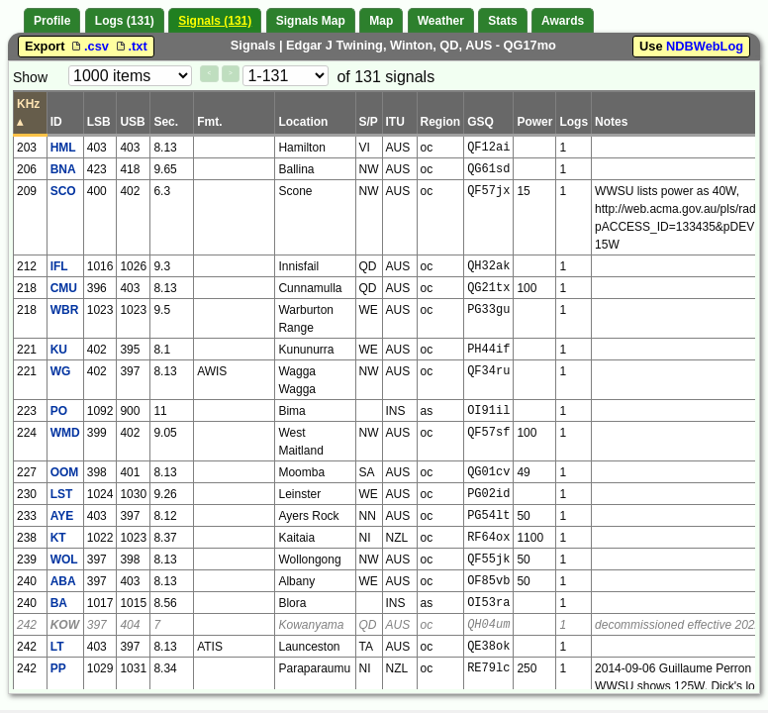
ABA (63, 581)
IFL (59, 266)
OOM (64, 472)
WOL (64, 559)
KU (58, 349)
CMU (63, 288)
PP (58, 668)
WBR (64, 310)
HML (63, 147)
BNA (63, 169)
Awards (562, 21)
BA (58, 603)
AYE (62, 516)
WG (60, 371)
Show (30, 77)
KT (58, 538)
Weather (441, 21)
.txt (130, 46)
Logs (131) (124, 21)
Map (381, 21)
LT (57, 647)
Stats (502, 21)
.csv (90, 46)
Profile (52, 21)
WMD (65, 433)
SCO (63, 191)
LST (61, 494)
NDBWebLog (704, 46)
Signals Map (310, 21)
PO (58, 411)
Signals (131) (214, 21)
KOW (64, 625)
